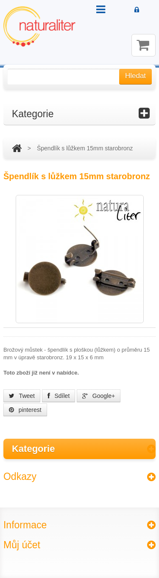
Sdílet (58, 395)
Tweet (22, 395)
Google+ (98, 395)
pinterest (25, 409)
